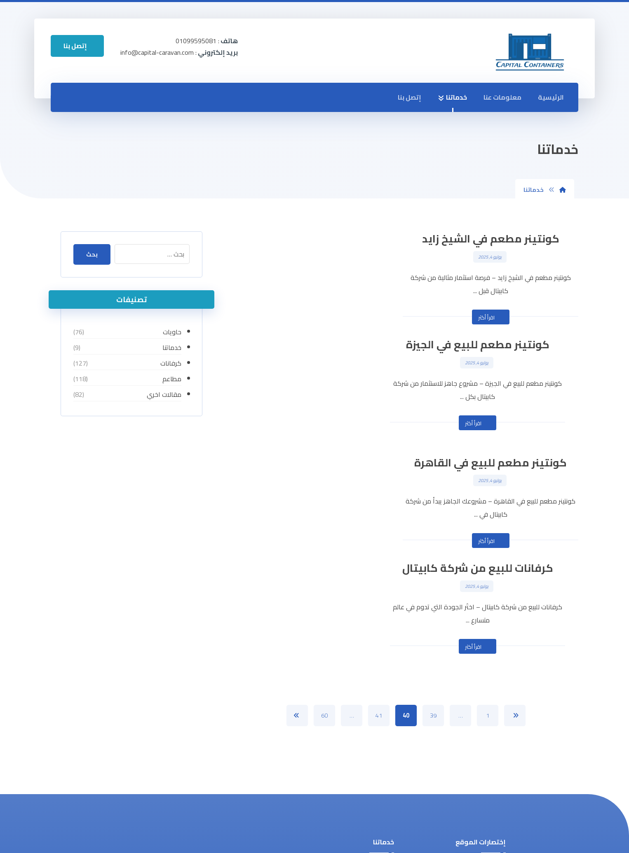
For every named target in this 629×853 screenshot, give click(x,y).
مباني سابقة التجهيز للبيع (355, 689)
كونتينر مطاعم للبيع (362, 675)
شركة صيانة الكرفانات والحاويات (346, 782)
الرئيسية (551, 97)
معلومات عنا (502, 97)
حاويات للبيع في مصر (360, 703)
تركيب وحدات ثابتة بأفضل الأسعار (364, 762)
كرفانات (170, 363)
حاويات (172, 332)
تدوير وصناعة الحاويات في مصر (348, 662)
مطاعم (171, 379)
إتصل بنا (409, 97)
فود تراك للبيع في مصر (358, 742)
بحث (93, 254)
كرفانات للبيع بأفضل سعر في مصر (355, 722)
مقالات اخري (164, 394)
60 (324, 504)
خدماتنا (452, 97)
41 (379, 504)
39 (433, 504)
